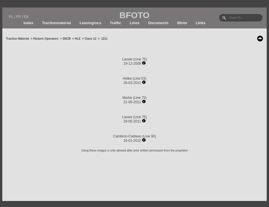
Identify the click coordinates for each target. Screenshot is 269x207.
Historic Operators (46, 38)
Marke (127, 98)
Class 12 (90, 38)
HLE (77, 38)
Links (201, 23)
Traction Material (17, 38)
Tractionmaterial (56, 23)
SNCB (67, 38)
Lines (135, 23)
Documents (158, 23)
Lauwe (127, 59)
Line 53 (139, 78)
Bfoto (182, 23)
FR (18, 17)
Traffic (115, 23)
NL (11, 17)
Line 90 (149, 136)
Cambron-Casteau (127, 136)
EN (26, 17)
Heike (127, 78)
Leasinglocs (90, 23)
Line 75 (140, 59)
